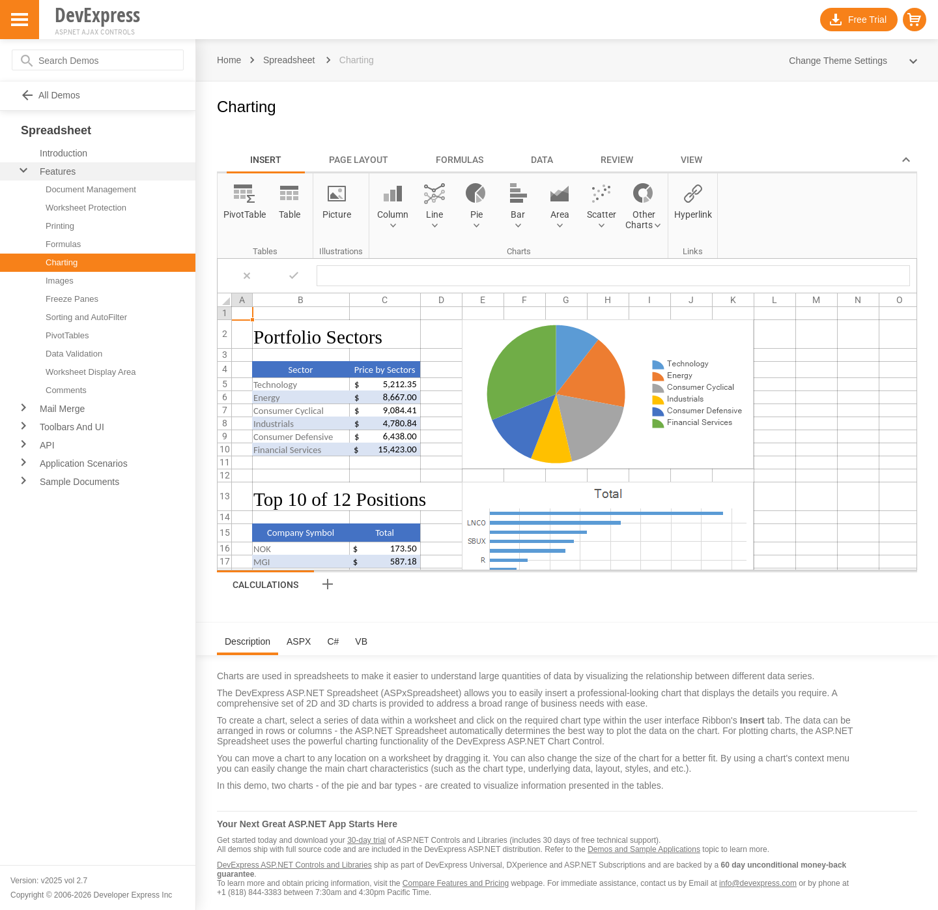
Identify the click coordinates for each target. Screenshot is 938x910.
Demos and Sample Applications (644, 849)
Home (229, 60)
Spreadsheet (289, 60)
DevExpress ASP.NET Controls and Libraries (294, 865)
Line (434, 214)
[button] (914, 19)
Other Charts (640, 219)
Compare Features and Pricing (456, 883)
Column (392, 214)
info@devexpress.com (758, 883)
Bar (518, 214)
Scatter (601, 214)
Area (559, 214)
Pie (476, 214)
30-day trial (366, 840)
